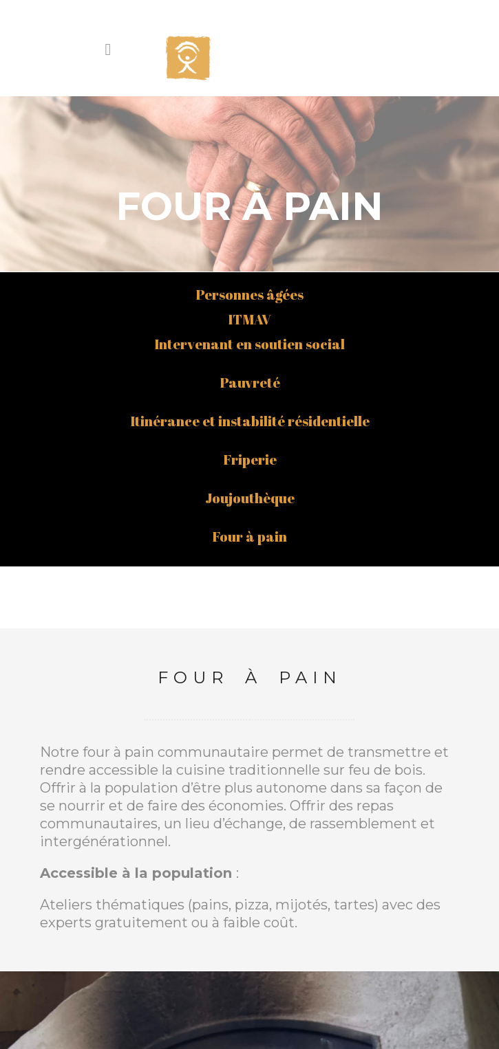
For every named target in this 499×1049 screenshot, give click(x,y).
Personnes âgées (249, 158)
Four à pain (249, 400)
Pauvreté (250, 246)
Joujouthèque (250, 362)
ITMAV (249, 183)
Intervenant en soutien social (249, 208)
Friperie (250, 323)
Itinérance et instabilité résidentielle (250, 285)
